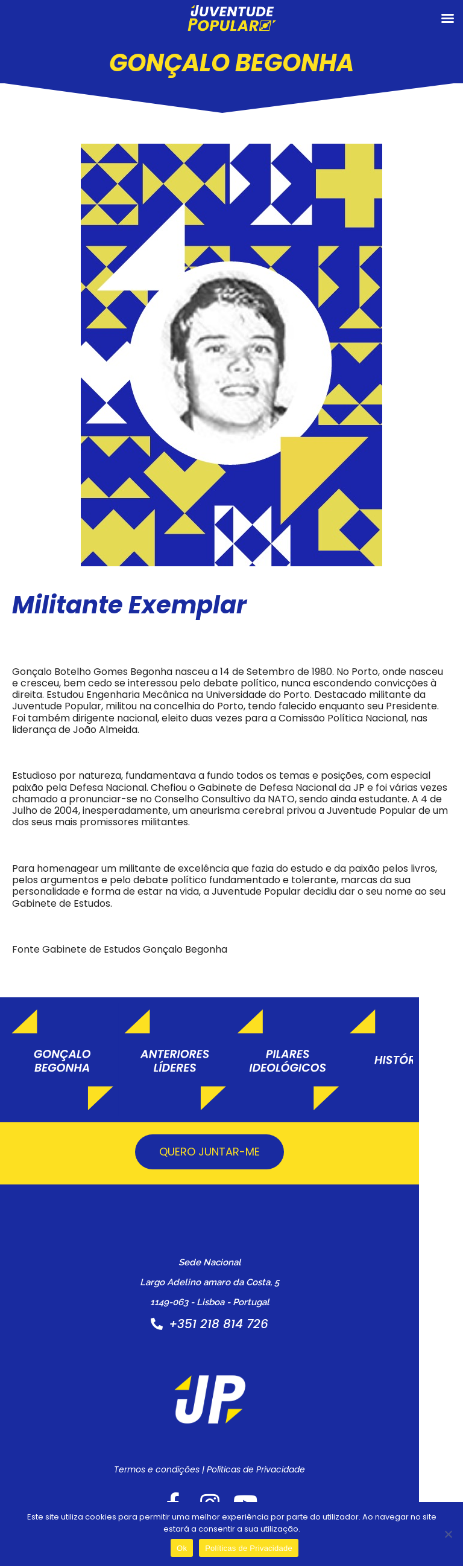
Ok (182, 1548)
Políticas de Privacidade (278, 1482)
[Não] (448, 1534)
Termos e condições (179, 1482)
